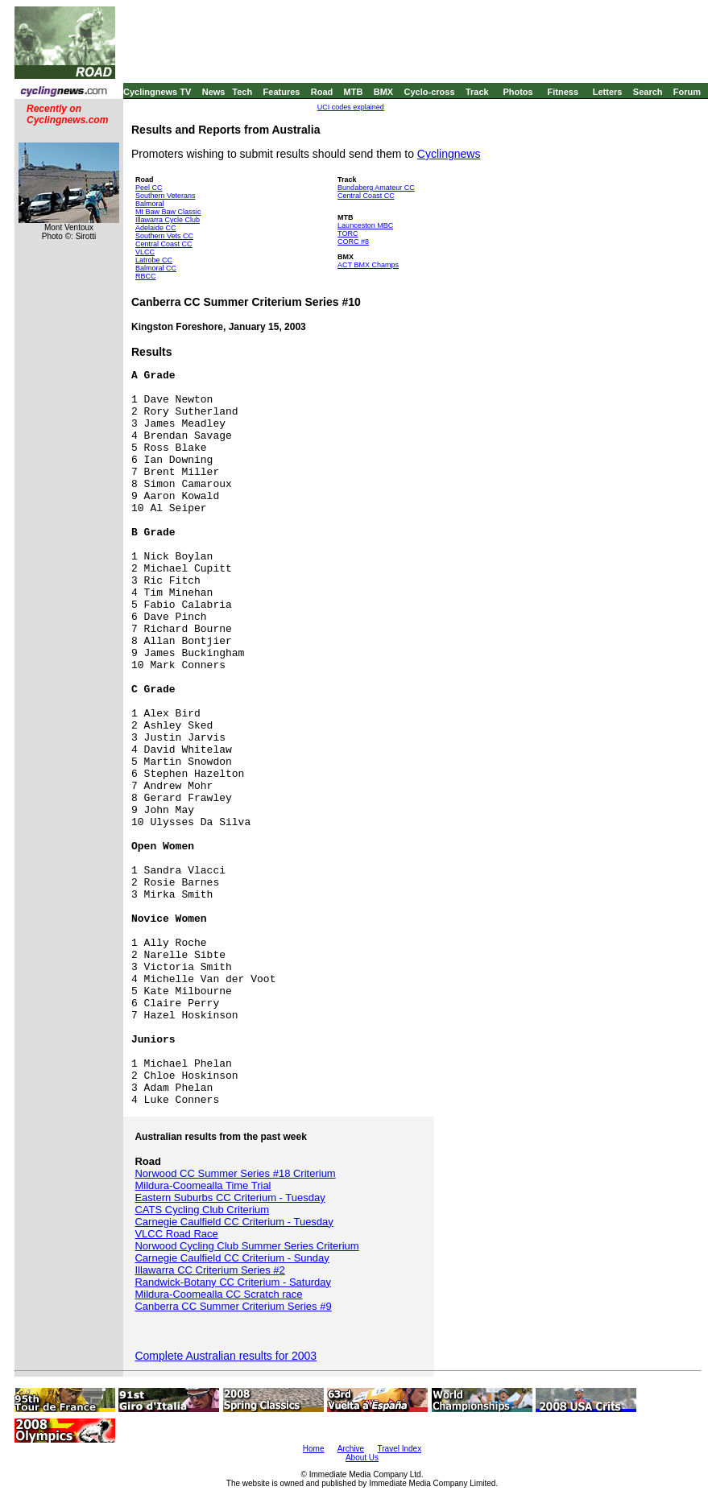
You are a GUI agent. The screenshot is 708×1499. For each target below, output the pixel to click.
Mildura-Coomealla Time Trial (203, 1185)
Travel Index (400, 1448)
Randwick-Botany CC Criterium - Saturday (232, 1282)
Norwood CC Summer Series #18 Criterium (235, 1173)
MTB (353, 92)
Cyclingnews (449, 153)
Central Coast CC (164, 244)
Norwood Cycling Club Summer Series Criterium (246, 1246)
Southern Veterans (165, 196)
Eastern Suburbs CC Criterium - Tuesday (230, 1197)
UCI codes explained (350, 107)
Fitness (562, 92)
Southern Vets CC (164, 236)
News (214, 92)
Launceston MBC (365, 225)
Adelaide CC (155, 228)
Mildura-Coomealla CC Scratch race (218, 1294)
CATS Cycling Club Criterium (202, 1210)
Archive (350, 1448)
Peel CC (149, 188)
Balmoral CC (155, 268)
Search (648, 92)
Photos (517, 92)
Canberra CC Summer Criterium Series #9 (233, 1306)
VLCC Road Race (176, 1234)
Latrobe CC (153, 260)
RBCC (145, 276)
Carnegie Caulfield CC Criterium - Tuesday (234, 1222)
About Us (362, 1457)
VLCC (145, 252)
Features (281, 92)
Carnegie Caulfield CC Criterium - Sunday (232, 1258)
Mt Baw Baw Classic (168, 212)
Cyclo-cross (429, 92)
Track (477, 92)
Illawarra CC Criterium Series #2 (209, 1270)
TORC (347, 233)
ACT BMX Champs (368, 265)
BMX (383, 92)
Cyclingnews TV (157, 92)
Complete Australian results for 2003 (226, 1355)
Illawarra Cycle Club (167, 220)
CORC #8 (353, 241)
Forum (687, 92)
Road (322, 92)
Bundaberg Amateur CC (376, 188)
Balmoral (149, 204)
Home (314, 1448)
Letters (608, 92)
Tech (242, 92)
